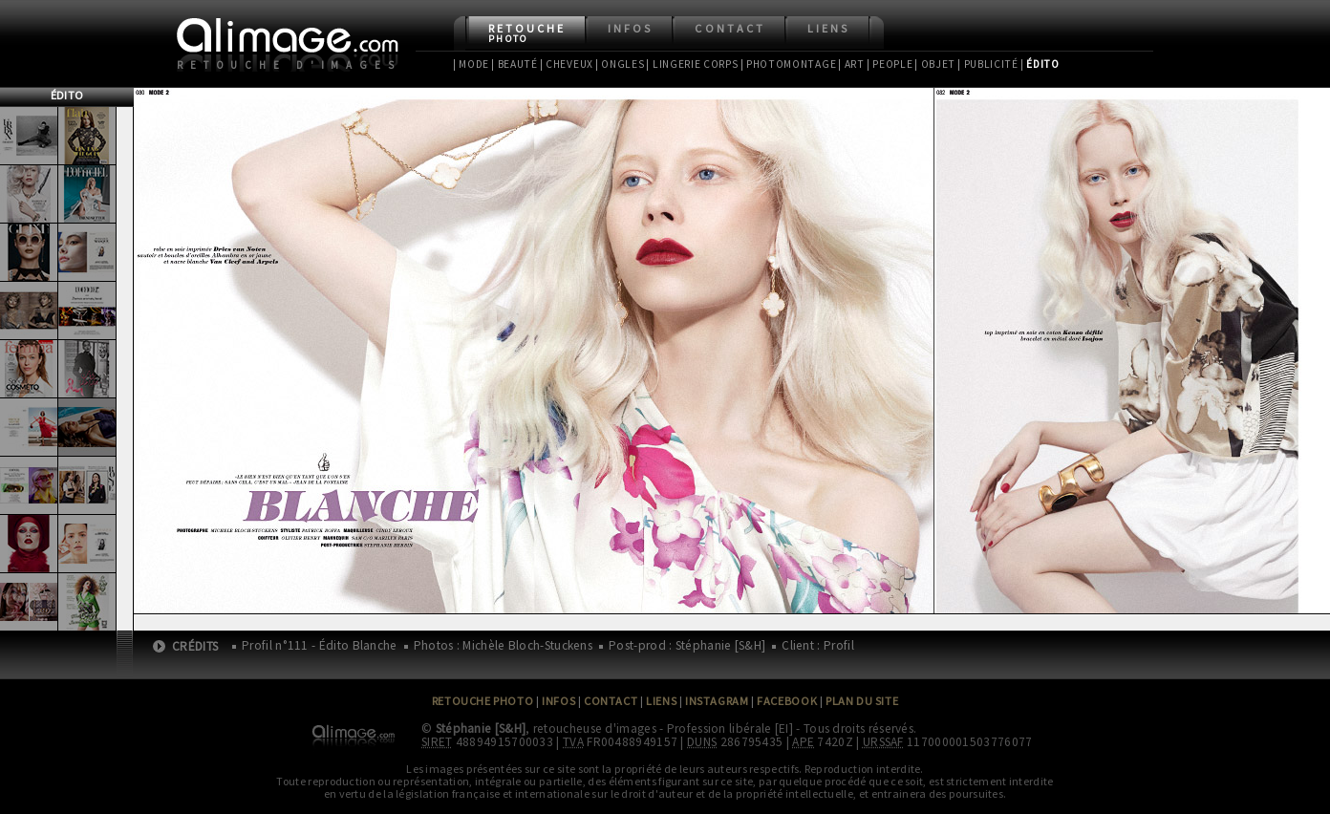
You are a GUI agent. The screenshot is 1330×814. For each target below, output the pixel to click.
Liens (828, 28)
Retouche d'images (289, 65)
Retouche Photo (483, 701)
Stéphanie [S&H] (481, 728)
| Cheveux (566, 64)
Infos (630, 28)
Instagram (716, 701)
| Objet (934, 64)
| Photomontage (788, 64)
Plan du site (862, 701)
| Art (851, 64)
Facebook (787, 701)
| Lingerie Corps (692, 64)
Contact (729, 28)
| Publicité (988, 64)
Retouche (527, 33)
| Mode (471, 64)
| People (890, 64)
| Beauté (514, 64)
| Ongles (620, 64)
